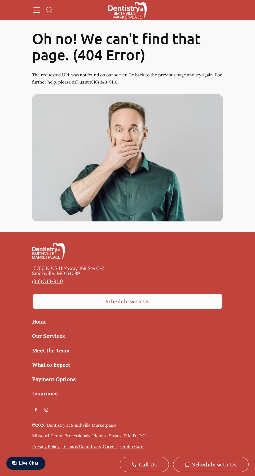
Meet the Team (50, 350)
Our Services (48, 336)
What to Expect (51, 364)
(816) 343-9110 (103, 82)
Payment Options (54, 379)
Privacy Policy (46, 446)
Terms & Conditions (81, 446)
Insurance (45, 393)
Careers (110, 446)
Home (39, 321)
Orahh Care (131, 446)
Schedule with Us (127, 301)
